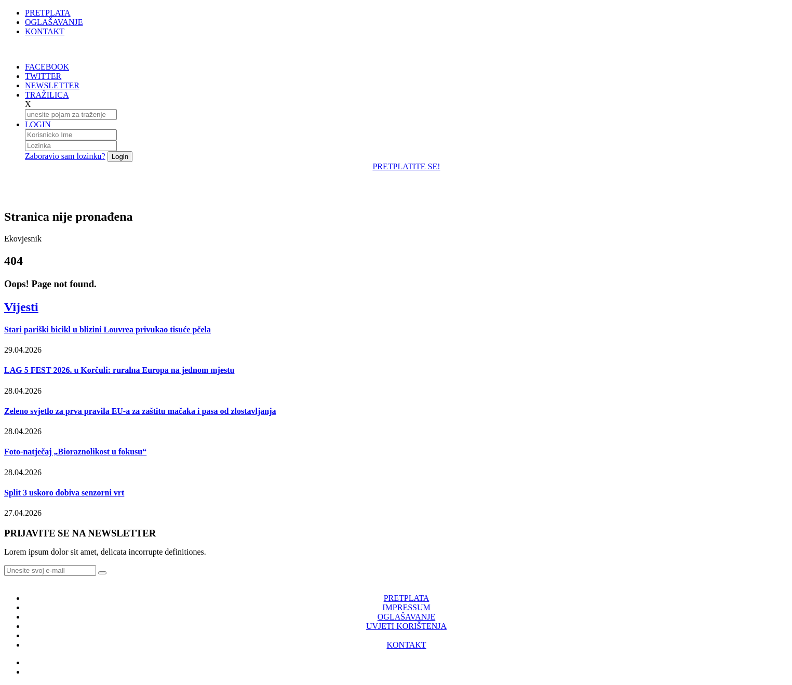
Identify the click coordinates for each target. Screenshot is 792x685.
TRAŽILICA (47, 94)
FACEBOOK (47, 66)
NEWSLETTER (52, 85)
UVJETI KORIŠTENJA (406, 626)
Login (120, 156)
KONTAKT (44, 31)
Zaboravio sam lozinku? (65, 156)
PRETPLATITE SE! (406, 166)
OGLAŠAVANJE (54, 22)
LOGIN (38, 124)
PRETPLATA (48, 12)
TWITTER (43, 76)
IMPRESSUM (406, 607)
